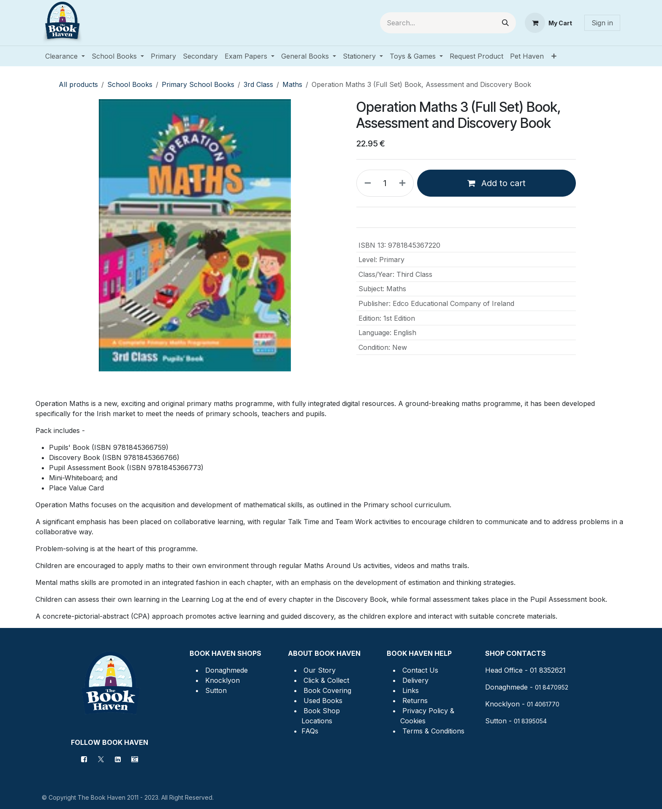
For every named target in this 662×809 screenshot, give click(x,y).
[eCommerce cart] (548, 23)
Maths (292, 84)
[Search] (505, 22)
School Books (129, 84)
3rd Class (258, 84)
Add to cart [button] (496, 183)
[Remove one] (366, 183)
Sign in (602, 23)
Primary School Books (198, 84)
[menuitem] (65, 56)
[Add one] (404, 183)
